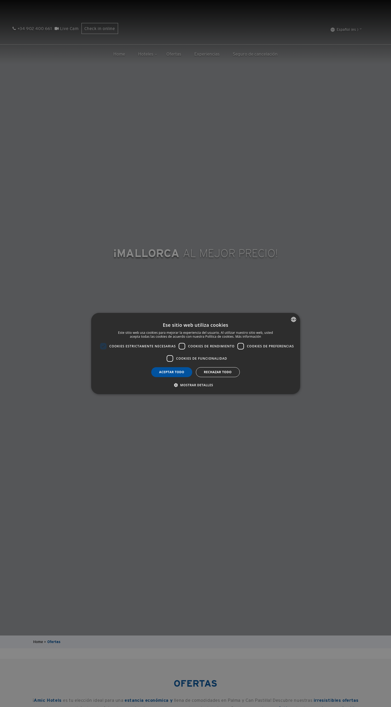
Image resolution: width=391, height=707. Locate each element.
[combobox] (293, 319)
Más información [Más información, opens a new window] (248, 337)
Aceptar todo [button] (171, 372)
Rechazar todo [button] (218, 372)
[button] (195, 385)
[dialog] (195, 353)
